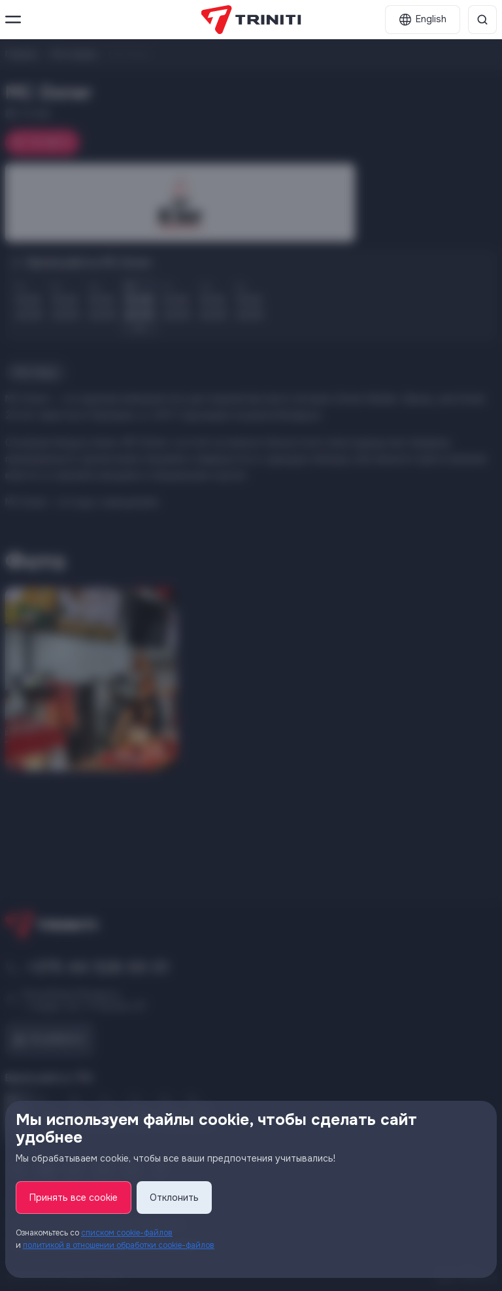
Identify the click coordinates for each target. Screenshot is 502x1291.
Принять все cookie (73, 1197)
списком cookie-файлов (127, 1233)
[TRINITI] (251, 19)
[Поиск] (482, 19)
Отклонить (174, 1197)
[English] (422, 19)
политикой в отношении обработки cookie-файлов (118, 1245)
